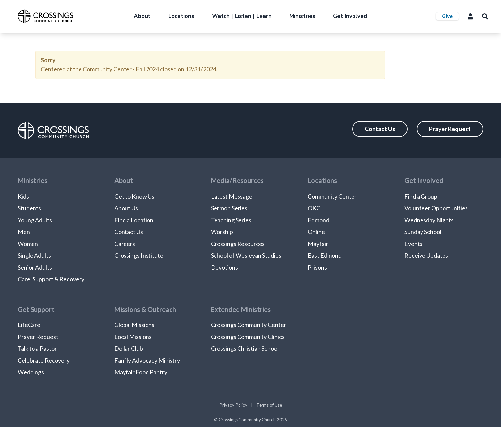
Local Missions (133, 336)
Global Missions (134, 324)
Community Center (332, 196)
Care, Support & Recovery (51, 279)
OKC (314, 208)
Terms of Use (269, 405)
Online (316, 231)
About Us (126, 208)
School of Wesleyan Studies (246, 255)
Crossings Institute (138, 255)
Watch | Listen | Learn (242, 16)
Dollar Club (128, 348)
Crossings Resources (238, 243)
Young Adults (35, 220)
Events (413, 243)
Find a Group (420, 196)
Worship (222, 231)
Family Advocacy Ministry (147, 360)
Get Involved (350, 16)
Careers (124, 243)
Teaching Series (231, 220)
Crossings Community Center (248, 324)
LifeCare (29, 324)
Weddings (31, 372)
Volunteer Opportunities (436, 208)
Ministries (302, 16)
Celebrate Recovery (44, 360)
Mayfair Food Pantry (140, 372)
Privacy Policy (233, 405)
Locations (181, 16)
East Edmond (325, 255)
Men (24, 231)
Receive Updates (426, 255)
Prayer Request (450, 128)
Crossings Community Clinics (248, 336)
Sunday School (422, 231)
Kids (23, 196)
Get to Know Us (134, 196)
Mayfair (318, 243)
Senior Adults (35, 267)
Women (28, 243)
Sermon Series (229, 208)
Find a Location (133, 220)
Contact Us (380, 128)
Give (447, 16)
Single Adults (34, 255)
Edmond (318, 220)
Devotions (224, 267)
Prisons (317, 267)
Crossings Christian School (245, 348)
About (142, 16)
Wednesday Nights (429, 220)
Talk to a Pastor (37, 348)
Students (29, 208)
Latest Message (231, 196)
